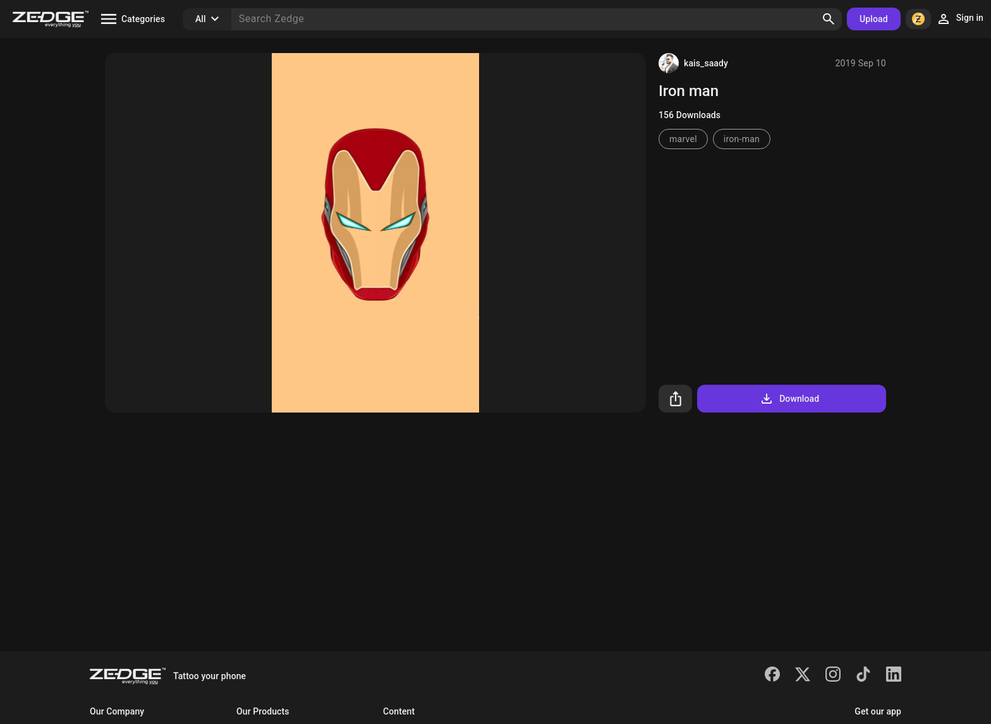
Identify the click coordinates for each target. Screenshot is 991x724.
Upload (874, 19)
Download (789, 398)
